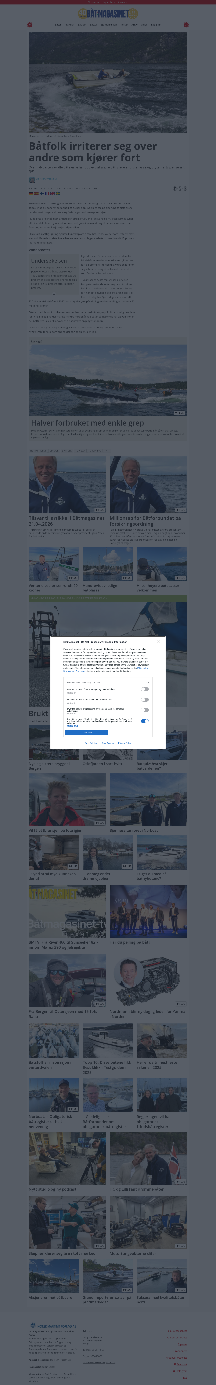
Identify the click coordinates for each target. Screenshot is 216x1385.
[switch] (145, 689)
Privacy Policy (124, 743)
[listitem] (108, 682)
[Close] (159, 642)
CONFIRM (86, 732)
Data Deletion (91, 743)
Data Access (108, 743)
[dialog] (108, 692)
